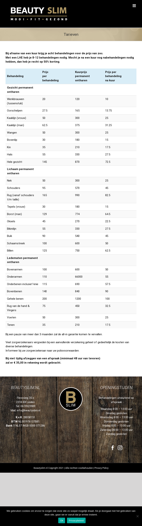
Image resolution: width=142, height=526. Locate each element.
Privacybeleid (76, 520)
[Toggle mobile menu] (134, 6)
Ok (61, 520)
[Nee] (137, 516)
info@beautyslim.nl (28, 385)
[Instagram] (120, 422)
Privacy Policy (101, 443)
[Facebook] (112, 422)
